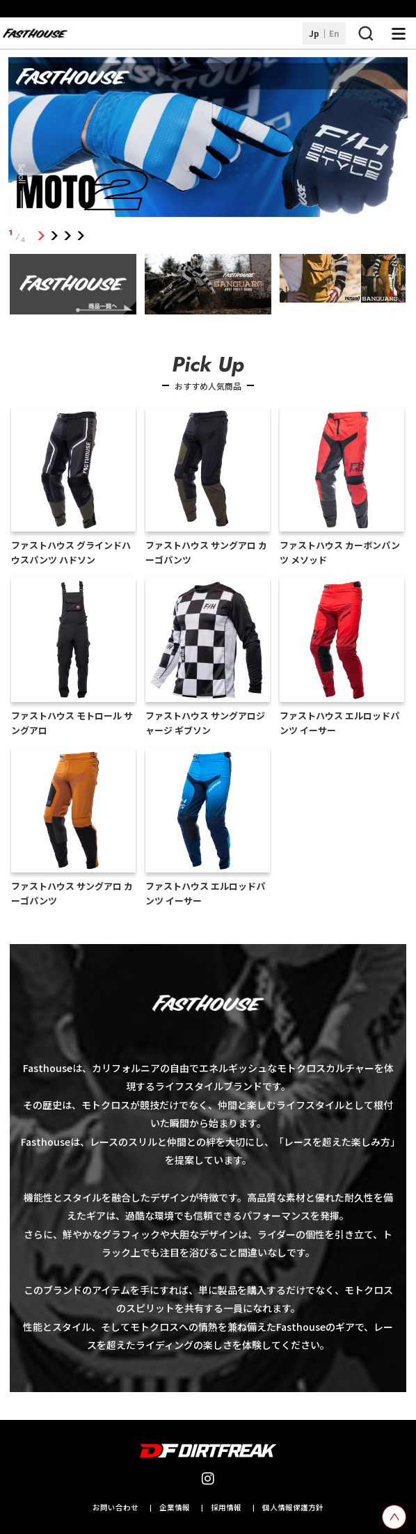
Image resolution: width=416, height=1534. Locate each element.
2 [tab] (54, 236)
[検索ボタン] (365, 33)
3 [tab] (67, 236)
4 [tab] (80, 236)
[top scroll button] (394, 1517)
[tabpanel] (208, 139)
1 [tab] (40, 236)
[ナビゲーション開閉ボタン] (399, 33)
